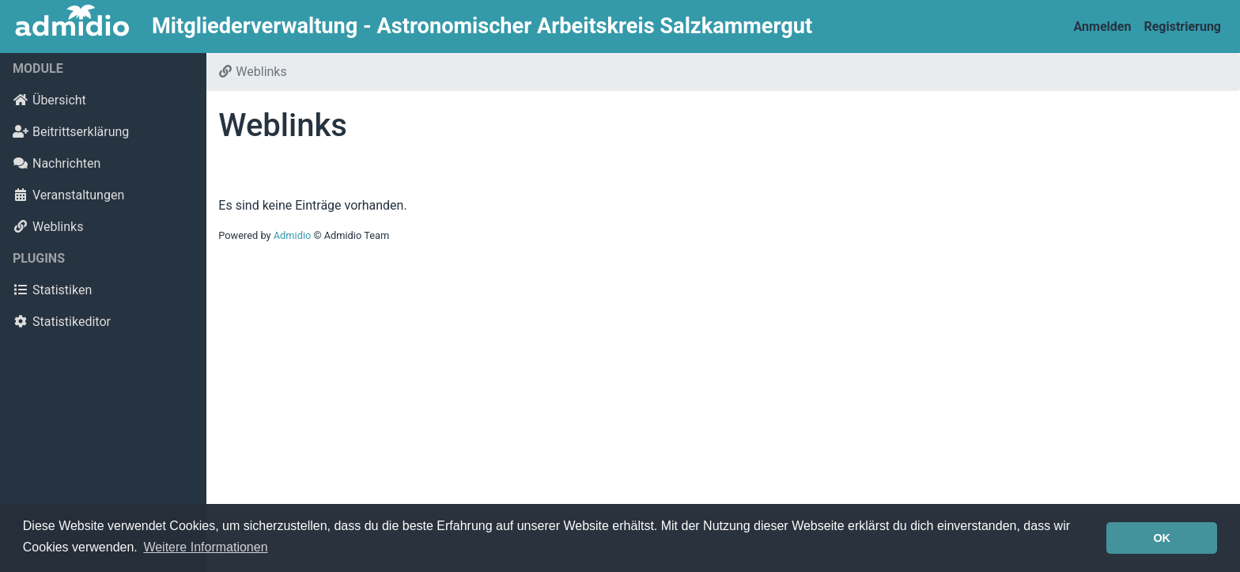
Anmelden (1103, 26)
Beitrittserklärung (71, 131)
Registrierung (1182, 26)
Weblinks (48, 226)
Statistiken (52, 289)
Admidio (293, 235)
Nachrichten (56, 163)
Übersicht (49, 100)
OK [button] (1161, 538)
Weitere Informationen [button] (205, 547)
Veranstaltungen (68, 195)
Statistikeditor (62, 321)
